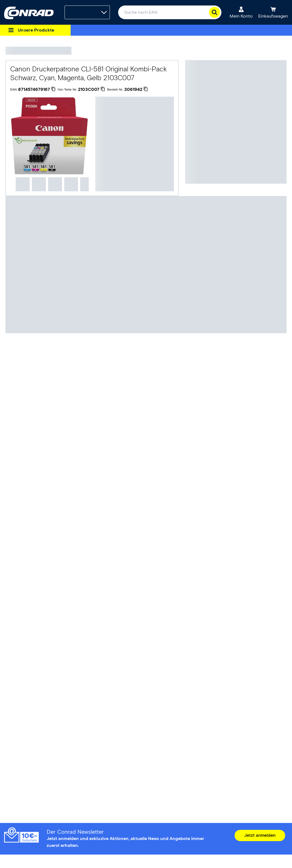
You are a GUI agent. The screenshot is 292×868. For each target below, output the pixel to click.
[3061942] (136, 89)
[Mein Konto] (241, 12)
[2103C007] (91, 89)
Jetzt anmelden (260, 835)
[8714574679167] (36, 89)
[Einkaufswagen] (273, 12)
